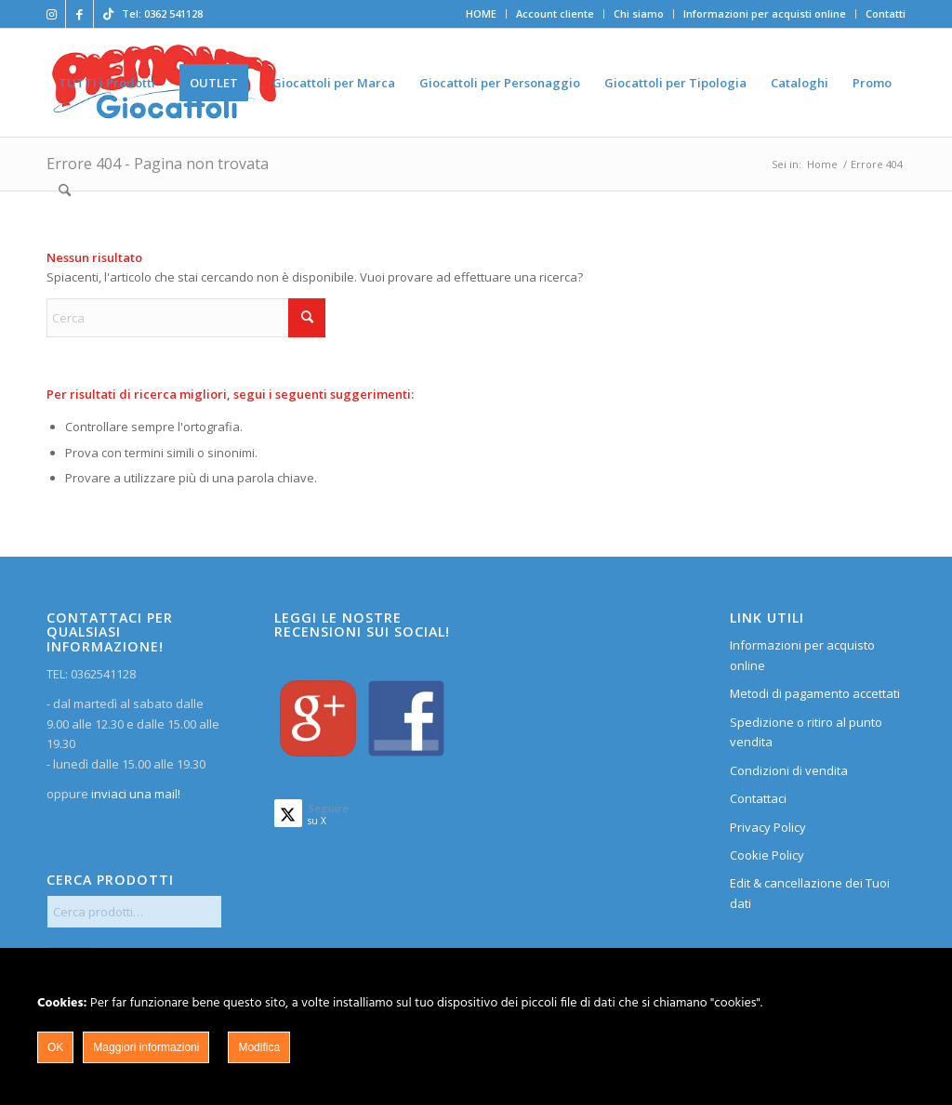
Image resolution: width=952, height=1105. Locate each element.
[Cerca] (64, 190)
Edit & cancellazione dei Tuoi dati (810, 893)
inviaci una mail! (134, 793)
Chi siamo (639, 13)
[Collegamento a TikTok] (108, 14)
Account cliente (555, 13)
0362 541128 (173, 13)
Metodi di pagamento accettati (815, 693)
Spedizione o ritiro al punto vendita (806, 732)
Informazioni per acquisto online (802, 655)
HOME (481, 13)
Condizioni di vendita (789, 770)
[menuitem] (481, 14)
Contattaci (758, 798)
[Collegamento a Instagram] (51, 14)
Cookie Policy (767, 855)
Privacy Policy (768, 827)
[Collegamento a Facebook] (79, 14)
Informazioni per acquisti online (764, 13)
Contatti (886, 13)
